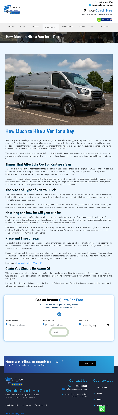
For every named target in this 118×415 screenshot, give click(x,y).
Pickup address (12, 320)
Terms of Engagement (14, 413)
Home (11, 26)
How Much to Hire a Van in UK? (29, 263)
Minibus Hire (67, 26)
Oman (99, 393)
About (22, 26)
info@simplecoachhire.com (102, 5)
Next (57, 332)
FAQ (92, 26)
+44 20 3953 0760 (106, 2)
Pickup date (84, 320)
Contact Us (104, 26)
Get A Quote (88, 363)
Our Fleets (35, 26)
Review (82, 26)
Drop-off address (49, 320)
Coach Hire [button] (50, 27)
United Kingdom (103, 405)
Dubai (99, 399)
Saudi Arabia (102, 387)
